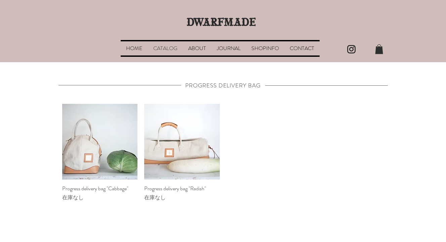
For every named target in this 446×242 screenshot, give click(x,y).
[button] (379, 49)
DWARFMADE (221, 23)
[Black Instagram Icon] (351, 49)
